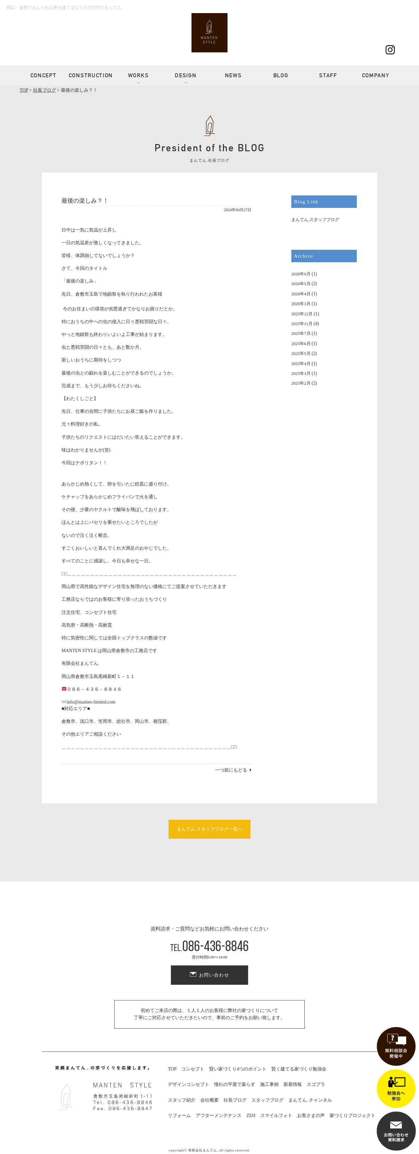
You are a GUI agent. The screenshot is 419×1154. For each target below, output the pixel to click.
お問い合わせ (214, 975)
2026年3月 (301, 303)
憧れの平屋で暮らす (234, 1084)
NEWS (233, 75)
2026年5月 (301, 283)
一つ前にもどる (231, 770)
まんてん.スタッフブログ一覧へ (209, 829)
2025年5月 (301, 353)
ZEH (250, 1115)
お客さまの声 (311, 1115)
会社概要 (209, 1100)
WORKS (138, 75)
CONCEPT (43, 75)
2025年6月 (301, 343)
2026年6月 (301, 273)
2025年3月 (301, 373)
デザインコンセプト (188, 1084)
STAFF (328, 75)
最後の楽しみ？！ (85, 200)
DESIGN (185, 75)
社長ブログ (235, 1100)
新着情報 (292, 1084)
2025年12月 (302, 313)
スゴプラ (316, 1084)
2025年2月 (301, 383)
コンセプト (192, 1069)
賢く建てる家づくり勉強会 (298, 1069)
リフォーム (179, 1115)
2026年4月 (301, 293)
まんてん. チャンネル (310, 1100)
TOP (172, 1069)
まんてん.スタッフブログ (315, 219)
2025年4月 (301, 363)
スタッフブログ (267, 1100)
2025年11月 (302, 323)
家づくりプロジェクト (352, 1115)
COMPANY (376, 75)
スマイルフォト (276, 1115)
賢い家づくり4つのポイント (237, 1069)
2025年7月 (301, 333)
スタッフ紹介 (181, 1100)
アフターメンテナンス (219, 1115)
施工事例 (269, 1084)
